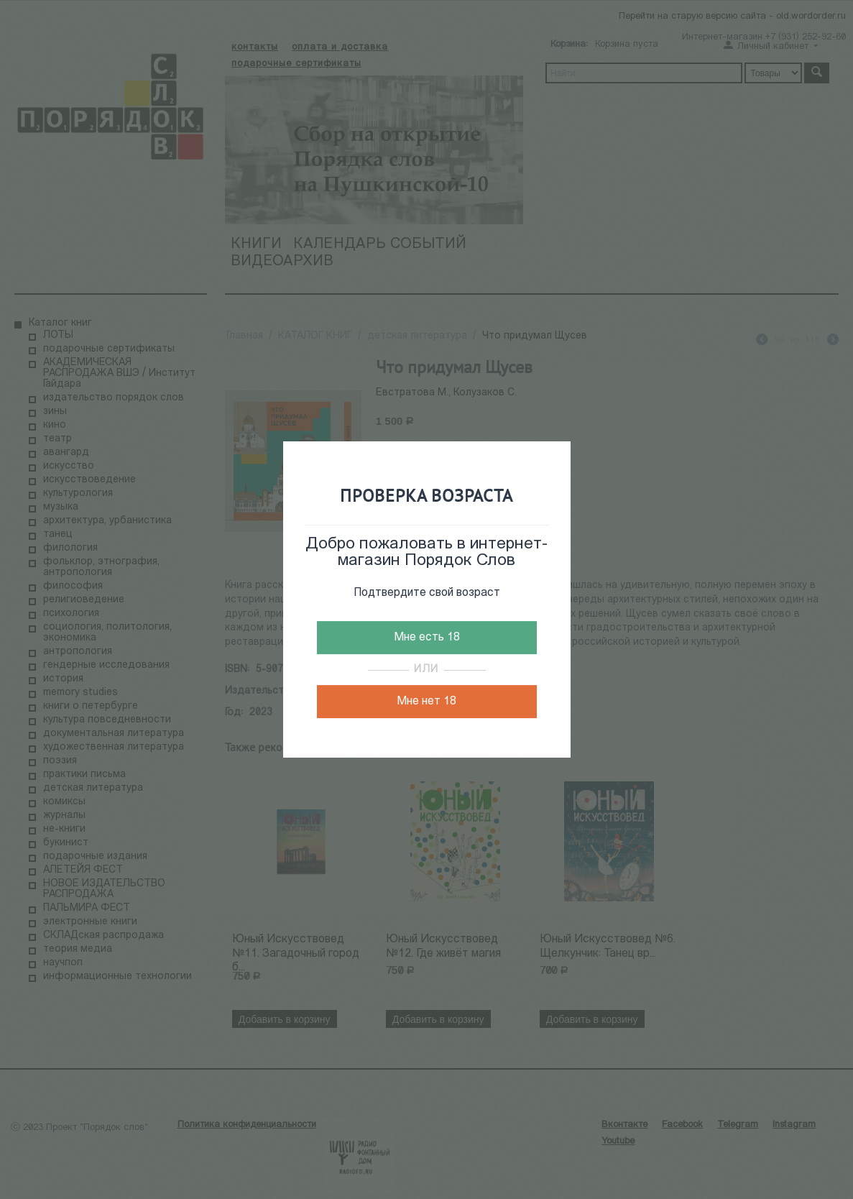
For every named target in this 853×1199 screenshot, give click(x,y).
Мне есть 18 (427, 637)
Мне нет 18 (426, 701)
